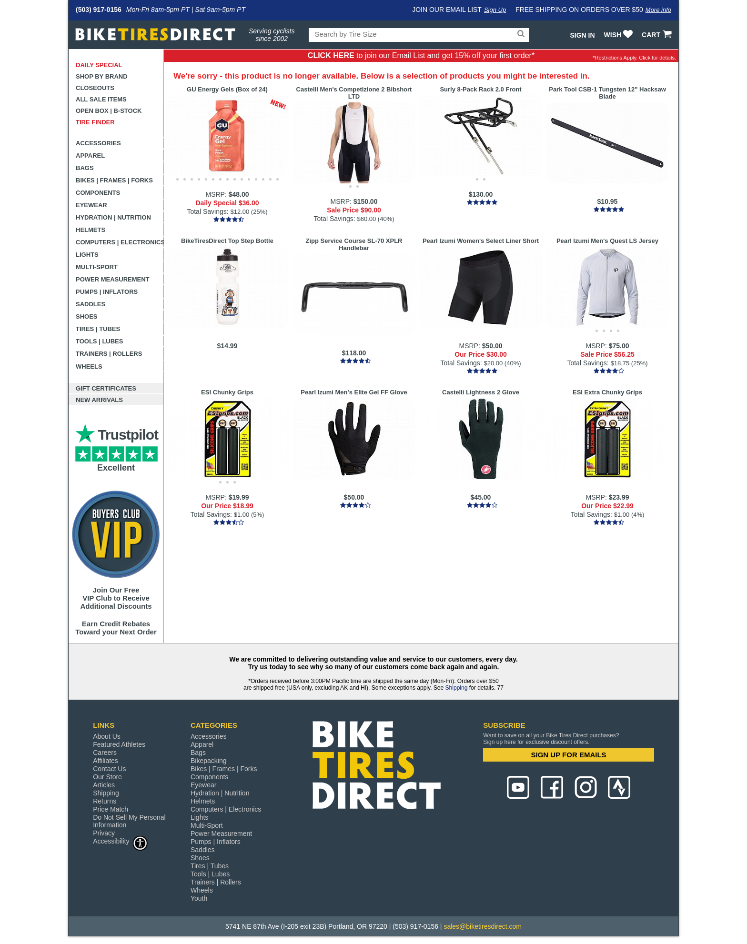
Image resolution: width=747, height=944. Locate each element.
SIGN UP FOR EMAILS (568, 755)
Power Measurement (113, 279)
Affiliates (105, 760)
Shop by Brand (102, 76)
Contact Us (109, 769)
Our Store (107, 777)
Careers (105, 752)
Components (98, 192)
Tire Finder (95, 122)
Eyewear (91, 205)
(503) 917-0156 (98, 9)
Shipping (456, 687)
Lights (87, 254)
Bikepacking (209, 760)
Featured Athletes (119, 744)
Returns (104, 801)
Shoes (87, 316)
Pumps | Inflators (107, 291)
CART (658, 35)
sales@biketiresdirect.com (483, 926)
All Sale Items (101, 99)
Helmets (90, 229)
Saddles (90, 304)
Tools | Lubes (99, 341)
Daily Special (99, 65)
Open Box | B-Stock (108, 110)
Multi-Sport (97, 267)
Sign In (582, 35)
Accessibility (120, 841)
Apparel (90, 155)
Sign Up (495, 9)
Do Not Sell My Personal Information (129, 821)
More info (658, 9)
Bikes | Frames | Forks (114, 180)
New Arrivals (99, 399)
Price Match (110, 809)
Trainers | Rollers (109, 353)
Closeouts (95, 87)
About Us (107, 736)
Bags (85, 167)
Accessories (98, 143)
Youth (199, 898)
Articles (104, 785)
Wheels (89, 366)
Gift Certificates (106, 388)
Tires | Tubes (98, 328)
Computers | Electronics (120, 242)
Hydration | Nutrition (113, 217)
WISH (619, 35)
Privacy (104, 833)
